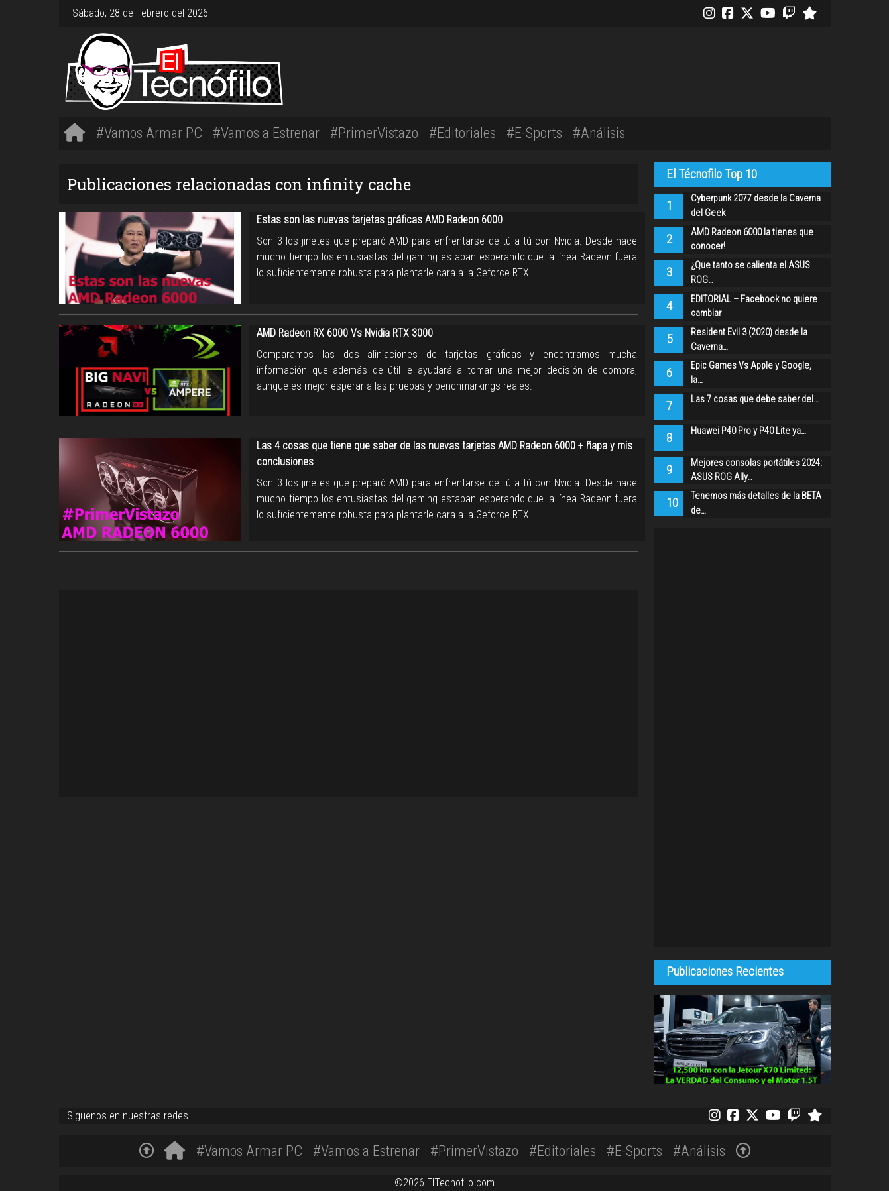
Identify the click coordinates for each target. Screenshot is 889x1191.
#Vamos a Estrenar (266, 132)
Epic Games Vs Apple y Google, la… (751, 373)
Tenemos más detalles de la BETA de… (756, 503)
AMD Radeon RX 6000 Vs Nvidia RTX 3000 (345, 333)
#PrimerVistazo (374, 132)
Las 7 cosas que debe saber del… (755, 399)
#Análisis (599, 132)
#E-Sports (534, 132)
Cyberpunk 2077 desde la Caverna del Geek (756, 206)
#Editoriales (462, 132)
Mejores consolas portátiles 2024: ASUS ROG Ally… (756, 470)
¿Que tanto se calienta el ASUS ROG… (750, 273)
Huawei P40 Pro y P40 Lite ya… (748, 431)
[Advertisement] (605, 69)
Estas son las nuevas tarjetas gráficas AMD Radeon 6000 (380, 219)
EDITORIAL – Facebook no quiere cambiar (754, 306)
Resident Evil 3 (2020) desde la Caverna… (749, 340)
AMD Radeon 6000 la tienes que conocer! (752, 240)
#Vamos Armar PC (149, 132)
